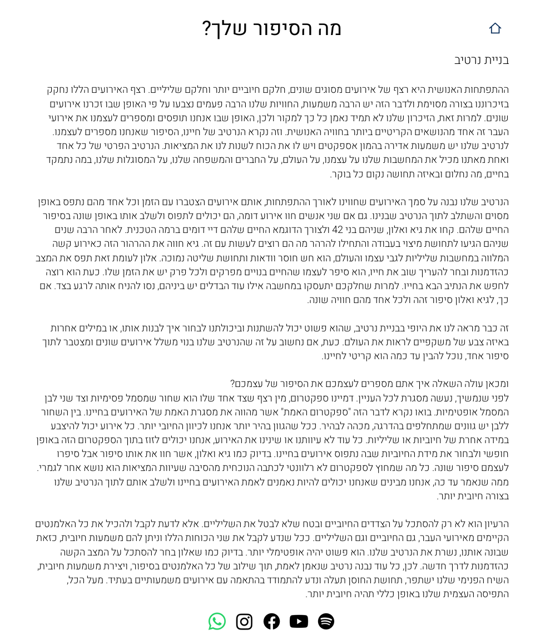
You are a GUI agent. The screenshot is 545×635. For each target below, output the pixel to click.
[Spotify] (326, 621)
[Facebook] (272, 621)
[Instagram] (244, 621)
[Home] (495, 28)
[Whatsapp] (217, 621)
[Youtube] (299, 621)
